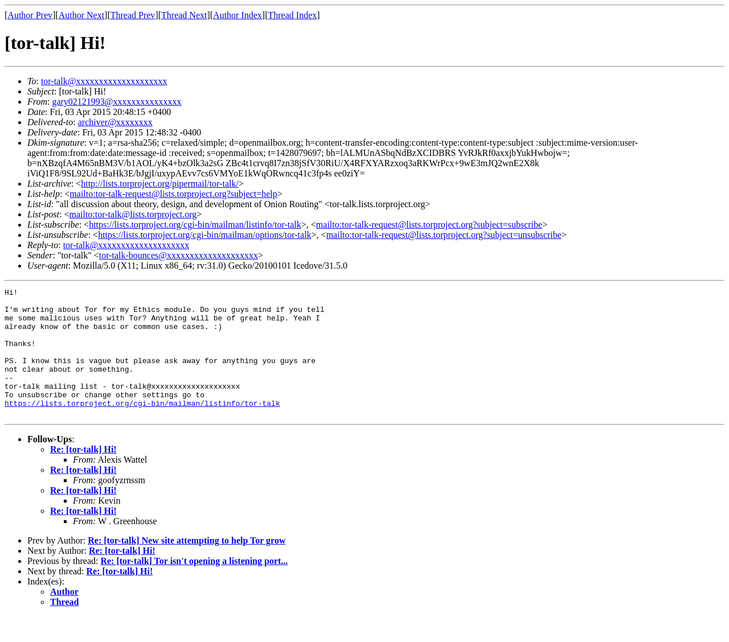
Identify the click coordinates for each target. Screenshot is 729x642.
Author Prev (29, 15)
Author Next (81, 15)
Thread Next (184, 15)
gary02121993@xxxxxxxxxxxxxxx (116, 101)
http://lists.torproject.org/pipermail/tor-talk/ (160, 183)
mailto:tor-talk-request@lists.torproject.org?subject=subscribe (429, 224)
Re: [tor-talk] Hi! (83, 475)
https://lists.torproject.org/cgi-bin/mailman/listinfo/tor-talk (195, 224)
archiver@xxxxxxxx (115, 122)
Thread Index (292, 15)
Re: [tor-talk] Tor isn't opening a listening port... (194, 586)
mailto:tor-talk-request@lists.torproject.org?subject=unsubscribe (444, 235)
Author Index (237, 15)
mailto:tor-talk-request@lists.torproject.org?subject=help (173, 194)
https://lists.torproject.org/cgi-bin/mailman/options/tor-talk (204, 235)
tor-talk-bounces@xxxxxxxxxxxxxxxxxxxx (178, 255)
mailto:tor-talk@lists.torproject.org (132, 214)
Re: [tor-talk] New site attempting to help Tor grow (186, 566)
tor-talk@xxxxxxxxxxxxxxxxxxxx (104, 81)
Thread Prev (132, 15)
